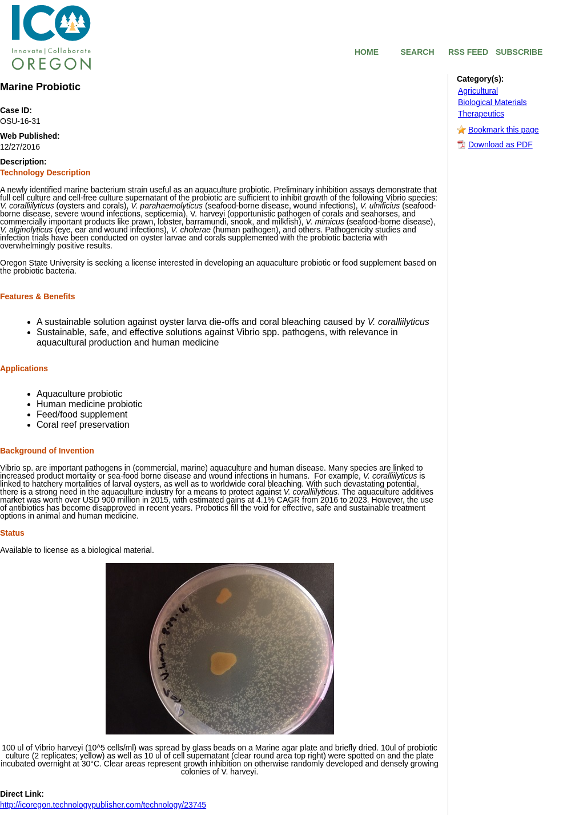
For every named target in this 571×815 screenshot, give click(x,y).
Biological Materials (492, 102)
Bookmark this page (503, 129)
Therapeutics (481, 113)
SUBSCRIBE (519, 52)
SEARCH (417, 52)
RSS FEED (468, 52)
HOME (367, 52)
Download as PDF (500, 144)
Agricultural (478, 90)
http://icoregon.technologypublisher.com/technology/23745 (103, 804)
